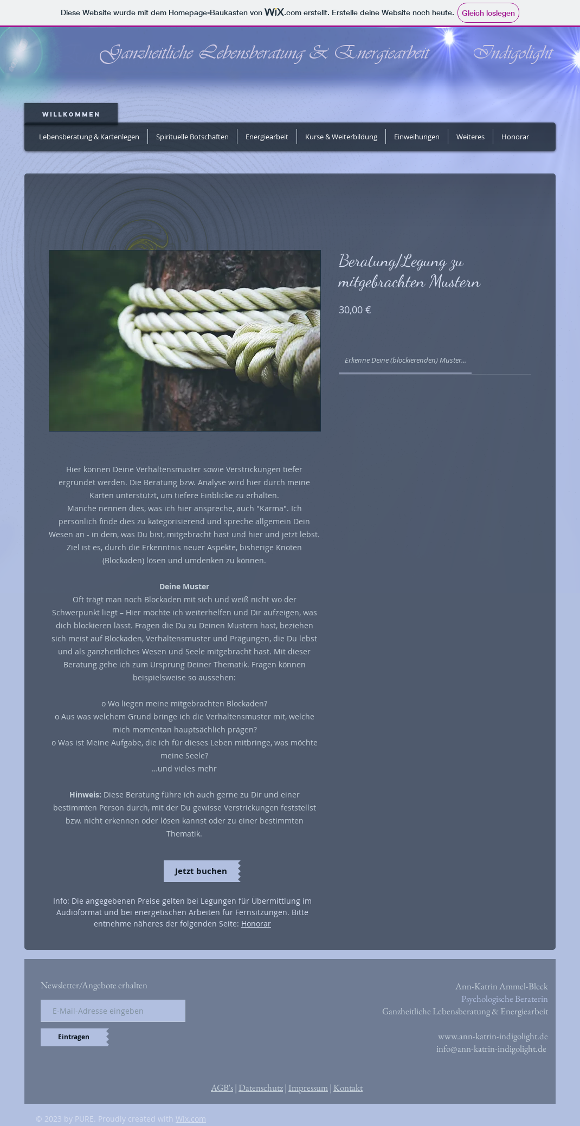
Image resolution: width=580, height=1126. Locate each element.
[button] (267, 136)
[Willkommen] (71, 114)
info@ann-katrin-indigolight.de (491, 1048)
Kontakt (348, 1087)
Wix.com (191, 1119)
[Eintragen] (73, 1037)
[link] (405, 360)
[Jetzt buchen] (201, 871)
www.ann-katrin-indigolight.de (493, 1036)
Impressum (308, 1087)
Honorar (256, 923)
